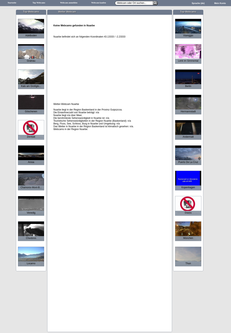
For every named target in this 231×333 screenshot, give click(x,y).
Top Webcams (38, 3)
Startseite (12, 3)
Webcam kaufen (98, 3)
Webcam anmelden (68, 3)
